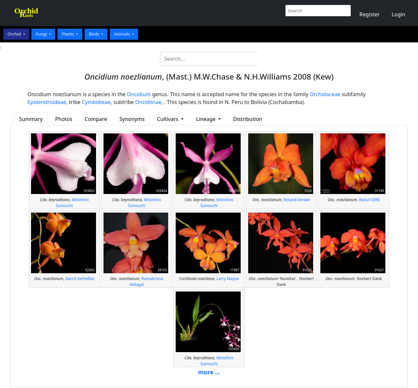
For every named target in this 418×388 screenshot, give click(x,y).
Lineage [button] (206, 119)
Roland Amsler (297, 199)
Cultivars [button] (168, 119)
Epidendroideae (46, 102)
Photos (63, 119)
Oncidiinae (148, 102)
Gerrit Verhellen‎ (79, 278)
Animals (122, 34)
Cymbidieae (96, 102)
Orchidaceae (325, 94)
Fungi (42, 34)
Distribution (247, 119)
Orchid (15, 34)
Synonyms (132, 119)
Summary (30, 119)
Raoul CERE (369, 199)
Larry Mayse (228, 278)
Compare (96, 119)
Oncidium (139, 94)
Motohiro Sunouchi (72, 202)
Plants (68, 34)
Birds (94, 34)
